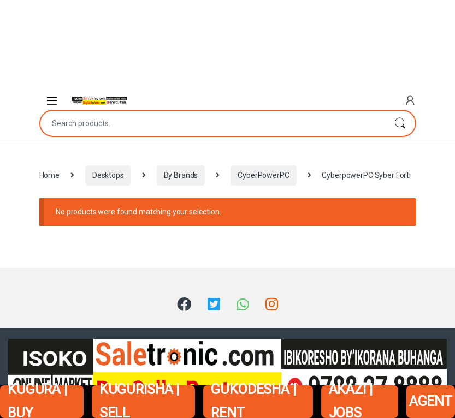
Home (49, 175)
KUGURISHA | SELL (139, 401)
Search (400, 123)
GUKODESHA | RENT (253, 401)
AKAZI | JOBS (351, 401)
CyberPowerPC (263, 175)
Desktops (108, 175)
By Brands (181, 175)
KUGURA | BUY (37, 401)
